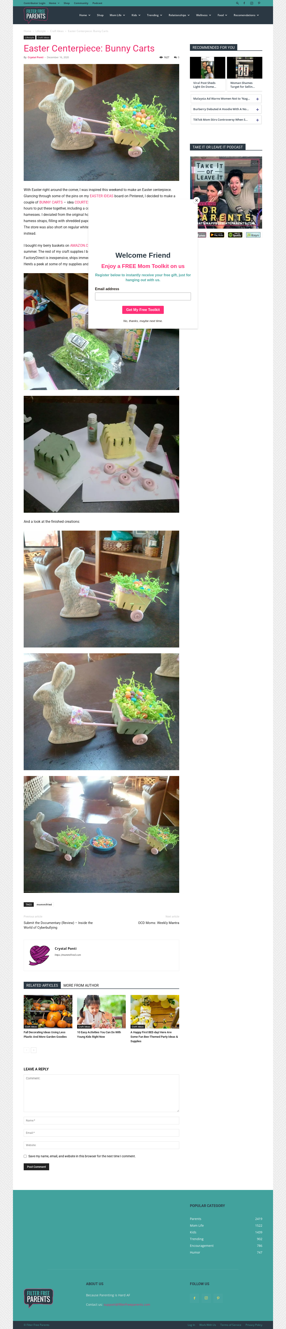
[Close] (196, 200)
